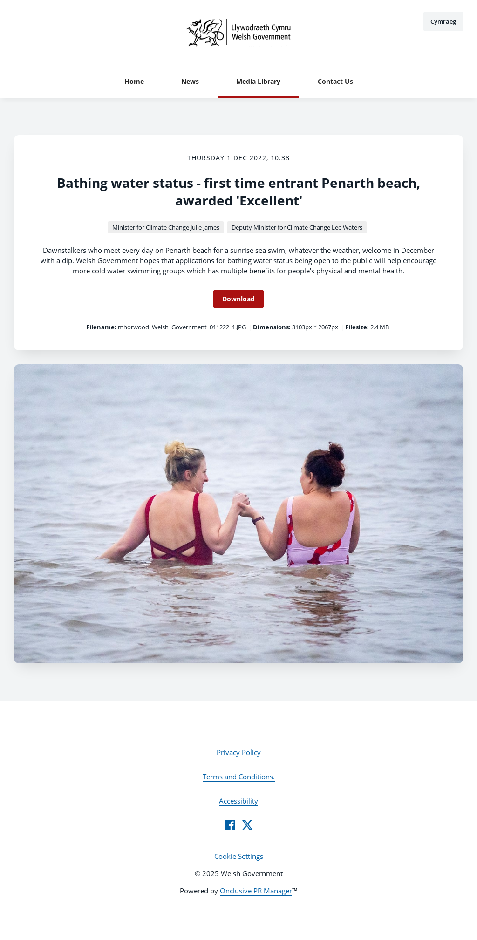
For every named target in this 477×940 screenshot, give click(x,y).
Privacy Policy (239, 752)
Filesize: (357, 327)
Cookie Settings (238, 856)
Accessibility (238, 800)
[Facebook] (230, 825)
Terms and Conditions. (239, 776)
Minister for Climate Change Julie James (165, 227)
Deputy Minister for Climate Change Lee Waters (297, 227)
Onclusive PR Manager (256, 890)
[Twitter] (247, 825)
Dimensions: (272, 327)
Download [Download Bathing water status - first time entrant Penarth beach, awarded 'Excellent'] (238, 298)
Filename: (101, 327)
